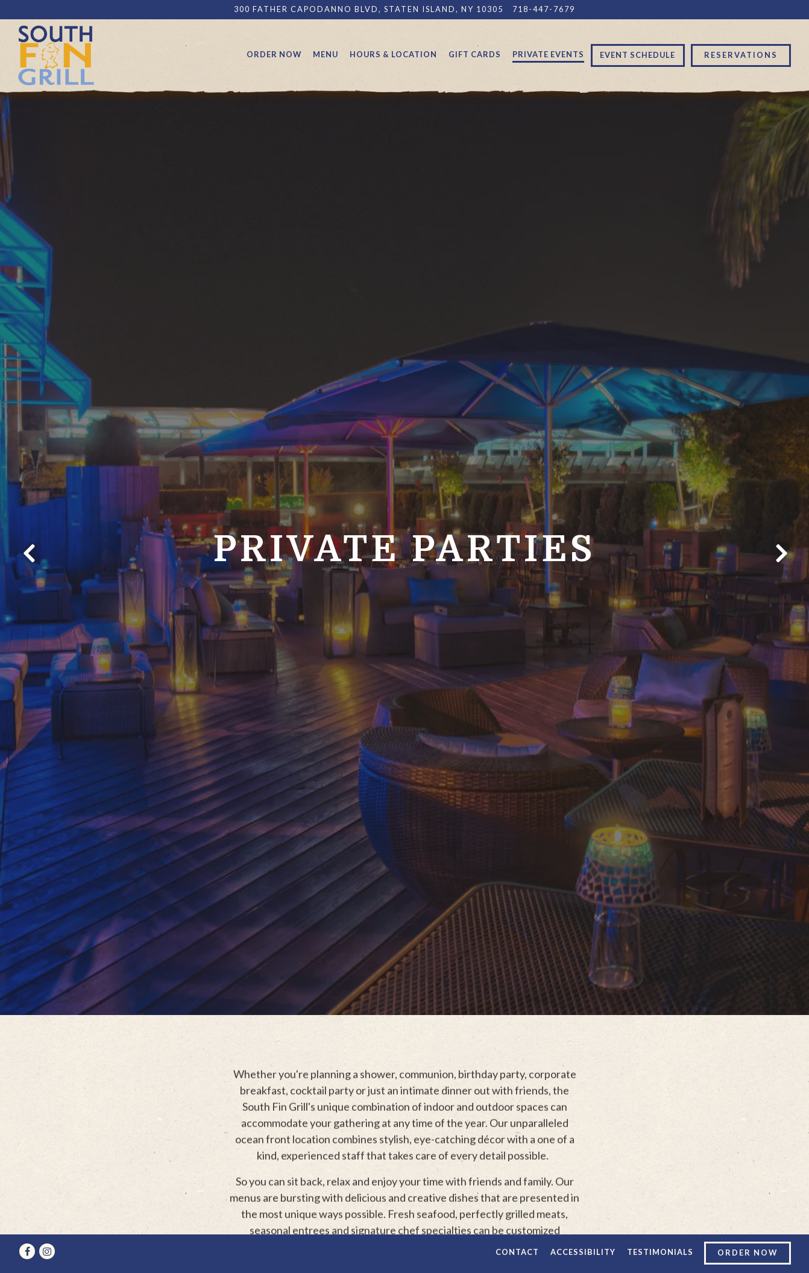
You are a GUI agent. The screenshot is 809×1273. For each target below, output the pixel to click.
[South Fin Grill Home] (56, 54)
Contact (517, 1252)
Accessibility (582, 1252)
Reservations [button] (741, 55)
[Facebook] (27, 1251)
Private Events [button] (548, 54)
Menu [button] (325, 54)
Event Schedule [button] (637, 55)
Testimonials (660, 1252)
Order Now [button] (274, 54)
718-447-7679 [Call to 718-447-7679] (543, 9)
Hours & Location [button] (393, 54)
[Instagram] (47, 1251)
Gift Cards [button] (475, 54)
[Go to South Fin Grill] (368, 9)
